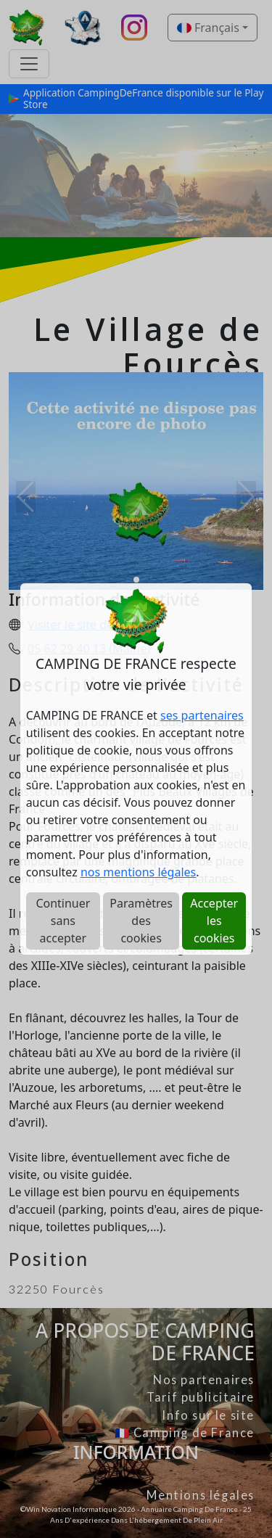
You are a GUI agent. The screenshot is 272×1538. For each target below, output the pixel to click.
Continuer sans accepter (63, 920)
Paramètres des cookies (141, 920)
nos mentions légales (138, 872)
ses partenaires (202, 715)
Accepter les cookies (214, 920)
